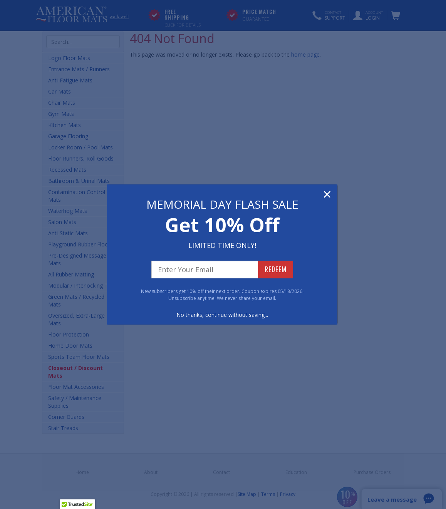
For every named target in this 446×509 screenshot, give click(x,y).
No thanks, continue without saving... (222, 314)
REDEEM (276, 269)
